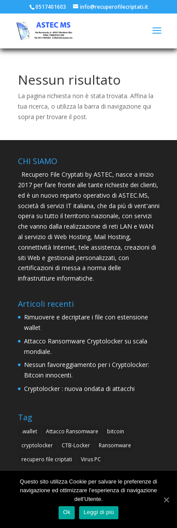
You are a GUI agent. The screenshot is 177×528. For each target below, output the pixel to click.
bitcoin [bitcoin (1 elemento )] (115, 431)
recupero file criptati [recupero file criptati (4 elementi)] (46, 459)
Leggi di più (98, 512)
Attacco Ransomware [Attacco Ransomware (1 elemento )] (72, 431)
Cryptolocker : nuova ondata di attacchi (79, 388)
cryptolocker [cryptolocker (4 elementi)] (37, 445)
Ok (66, 512)
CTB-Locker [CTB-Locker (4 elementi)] (76, 445)
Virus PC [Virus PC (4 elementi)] (91, 459)
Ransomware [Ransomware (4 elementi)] (115, 445)
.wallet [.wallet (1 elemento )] (29, 431)
